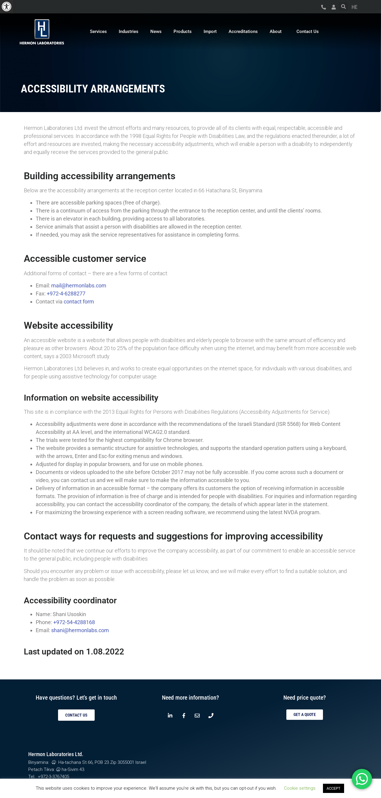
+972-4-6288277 (66, 293)
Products (183, 31)
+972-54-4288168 (74, 622)
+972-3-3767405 (53, 776)
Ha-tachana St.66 (71, 762)
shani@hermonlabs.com (80, 630)
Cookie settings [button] (300, 788)
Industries (128, 31)
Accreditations (243, 31)
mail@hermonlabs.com (78, 285)
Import (210, 31)
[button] (6, 6)
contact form (79, 301)
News (156, 31)
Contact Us (307, 31)
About (277, 31)
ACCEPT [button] (334, 788)
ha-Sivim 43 (70, 769)
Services (98, 31)
